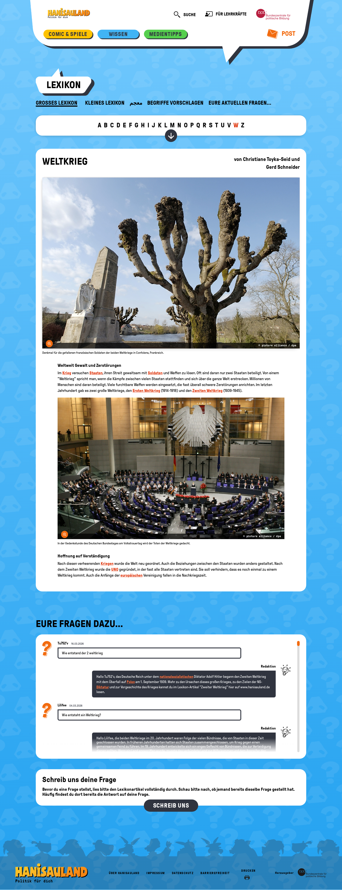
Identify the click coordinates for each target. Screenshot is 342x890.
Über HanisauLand (124, 873)
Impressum (155, 873)
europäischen (131, 575)
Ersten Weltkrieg (146, 390)
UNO (114, 569)
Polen (131, 682)
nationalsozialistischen (176, 676)
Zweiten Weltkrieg (207, 390)
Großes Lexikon (56, 103)
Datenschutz (183, 873)
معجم (136, 103)
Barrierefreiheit (215, 873)
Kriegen (107, 563)
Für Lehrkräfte (225, 14)
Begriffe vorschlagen (175, 103)
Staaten (96, 373)
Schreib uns (171, 805)
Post (281, 34)
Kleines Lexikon (105, 103)
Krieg (66, 373)
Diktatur (102, 687)
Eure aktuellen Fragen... (240, 103)
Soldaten (155, 373)
